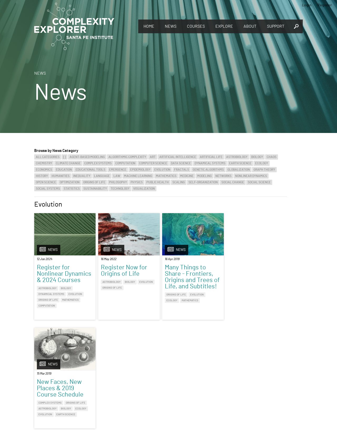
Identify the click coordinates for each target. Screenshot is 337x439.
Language (102, 176)
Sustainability (95, 188)
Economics (44, 169)
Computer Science (153, 163)
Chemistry (44, 163)
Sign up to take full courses (193, 385)
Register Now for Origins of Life (124, 270)
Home (148, 26)
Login (306, 5)
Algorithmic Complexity (127, 157)
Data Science (181, 163)
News (170, 26)
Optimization (70, 182)
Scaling (178, 182)
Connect (263, 376)
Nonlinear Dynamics (251, 176)
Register (325, 5)
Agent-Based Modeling (87, 157)
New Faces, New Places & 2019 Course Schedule (252, 273)
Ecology (261, 163)
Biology (257, 157)
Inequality (81, 176)
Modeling (204, 176)
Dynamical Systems (210, 163)
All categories (48, 157)
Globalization (238, 169)
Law (116, 176)
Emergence (117, 169)
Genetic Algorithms (208, 169)
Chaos (271, 157)
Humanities (61, 176)
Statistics (72, 188)
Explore (224, 26)
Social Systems (48, 188)
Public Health (157, 182)
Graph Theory (264, 169)
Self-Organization (203, 182)
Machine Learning (138, 176)
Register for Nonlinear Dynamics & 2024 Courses (64, 273)
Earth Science (240, 163)
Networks (223, 176)
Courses (196, 26)
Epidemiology (140, 169)
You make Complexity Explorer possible (122, 386)
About (250, 26)
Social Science (259, 182)
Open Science (46, 182)
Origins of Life (94, 182)
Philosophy (118, 182)
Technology (120, 188)
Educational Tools (90, 169)
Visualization (144, 188)
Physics (137, 182)
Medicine (187, 176)
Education (64, 169)
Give (92, 378)
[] (64, 157)
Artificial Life (211, 157)
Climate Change (68, 163)
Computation (125, 163)
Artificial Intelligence (177, 157)
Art (153, 157)
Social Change (232, 182)
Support (275, 26)
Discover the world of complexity (33, 385)
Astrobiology (236, 157)
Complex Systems (98, 163)
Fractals (181, 169)
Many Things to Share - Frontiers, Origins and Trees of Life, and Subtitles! (192, 277)
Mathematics (166, 176)
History (42, 176)
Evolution (162, 169)
